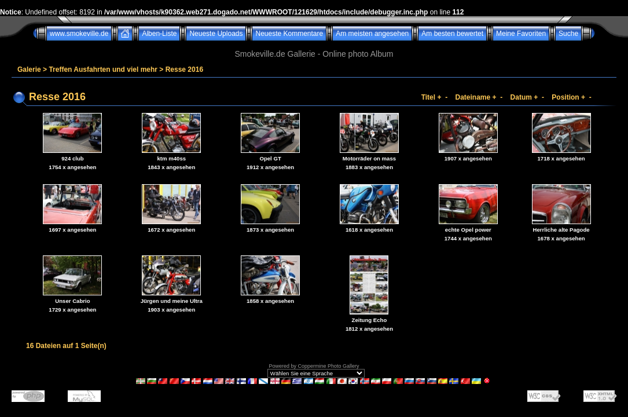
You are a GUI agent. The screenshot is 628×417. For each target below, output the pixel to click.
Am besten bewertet (452, 34)
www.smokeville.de (79, 34)
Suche (568, 34)
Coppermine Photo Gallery (328, 366)
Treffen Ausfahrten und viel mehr (103, 69)
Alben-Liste (159, 34)
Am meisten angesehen (372, 34)
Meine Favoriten (521, 34)
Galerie (29, 69)
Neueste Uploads (216, 34)
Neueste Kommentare (289, 34)
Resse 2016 (184, 69)
